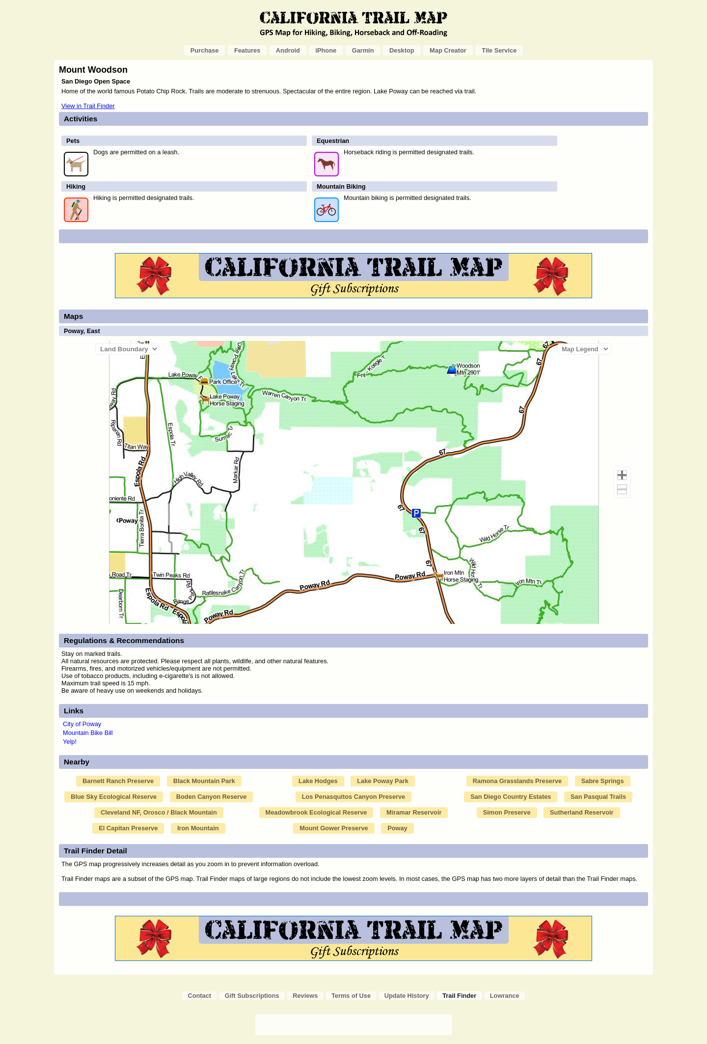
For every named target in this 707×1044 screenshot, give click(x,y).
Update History (406, 995)
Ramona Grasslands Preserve (517, 781)
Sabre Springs (602, 781)
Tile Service (499, 50)
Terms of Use (351, 995)
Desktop (401, 50)
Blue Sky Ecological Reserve (114, 796)
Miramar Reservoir (413, 812)
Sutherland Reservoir (581, 812)
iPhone (325, 50)
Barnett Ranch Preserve (118, 781)
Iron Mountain (198, 828)
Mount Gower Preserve (333, 828)
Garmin (363, 50)
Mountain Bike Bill (88, 732)
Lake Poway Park (382, 781)
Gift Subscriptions (252, 995)
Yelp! (70, 741)
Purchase (204, 50)
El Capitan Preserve (128, 828)
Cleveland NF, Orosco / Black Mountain (159, 812)
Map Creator (448, 50)
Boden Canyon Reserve (211, 796)
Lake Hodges (318, 781)
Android (288, 50)
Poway (397, 828)
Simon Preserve (507, 812)
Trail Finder (459, 995)
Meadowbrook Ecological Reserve (316, 812)
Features (247, 50)
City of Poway (82, 724)
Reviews (305, 995)
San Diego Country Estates (510, 796)
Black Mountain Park (204, 781)
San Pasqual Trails (598, 796)
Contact (199, 995)
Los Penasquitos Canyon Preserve (354, 796)
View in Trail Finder (88, 106)
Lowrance (504, 995)
